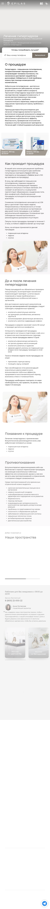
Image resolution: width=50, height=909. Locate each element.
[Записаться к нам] (41, 3)
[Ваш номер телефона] (18, 55)
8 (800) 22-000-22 (13, 602)
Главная (6, 43)
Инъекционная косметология (29, 43)
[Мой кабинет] (46, 3)
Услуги (13, 43)
